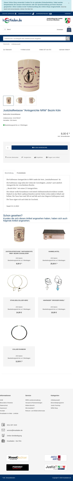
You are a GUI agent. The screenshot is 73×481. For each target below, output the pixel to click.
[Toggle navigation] (5, 29)
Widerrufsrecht (29, 405)
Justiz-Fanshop (55, 405)
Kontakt (68, 13)
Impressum (3, 408)
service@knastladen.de (15, 430)
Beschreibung (9, 173)
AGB (1, 400)
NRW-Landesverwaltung (32, 400)
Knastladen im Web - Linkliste (9, 413)
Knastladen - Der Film (14, 441)
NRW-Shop (54, 408)
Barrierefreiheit (42, 13)
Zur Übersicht (7, 49)
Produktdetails (21, 173)
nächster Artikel (64, 49)
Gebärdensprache (24, 13)
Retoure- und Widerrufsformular (35, 411)
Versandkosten (10, 478)
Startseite (6, 44)
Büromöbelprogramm (57, 403)
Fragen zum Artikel (53, 157)
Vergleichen (27, 157)
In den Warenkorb (39, 147)
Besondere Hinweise (6, 403)
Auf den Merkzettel (12, 157)
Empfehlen (39, 157)
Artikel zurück (26, 49)
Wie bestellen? (29, 408)
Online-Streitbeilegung (14, 436)
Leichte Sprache (8, 13)
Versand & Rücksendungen (33, 403)
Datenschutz (4, 405)
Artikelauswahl (55, 400)
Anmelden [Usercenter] (60, 29)
